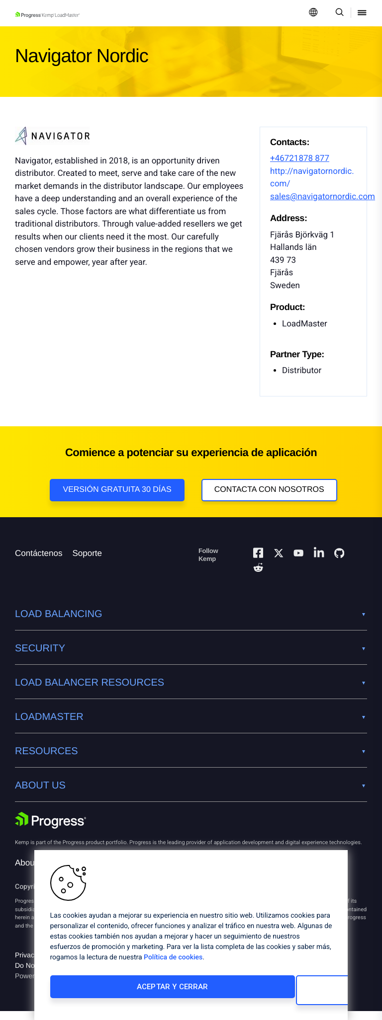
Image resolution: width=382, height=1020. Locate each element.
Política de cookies (173, 964)
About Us (32, 871)
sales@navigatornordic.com (322, 197)
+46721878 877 (299, 158)
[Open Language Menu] (313, 13)
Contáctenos (38, 562)
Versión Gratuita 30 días (117, 489)
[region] (191, 938)
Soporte (87, 562)
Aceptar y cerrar (115, 993)
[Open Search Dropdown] (338, 13)
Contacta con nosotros (269, 489)
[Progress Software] (51, 829)
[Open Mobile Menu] (362, 13)
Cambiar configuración (256, 993)
